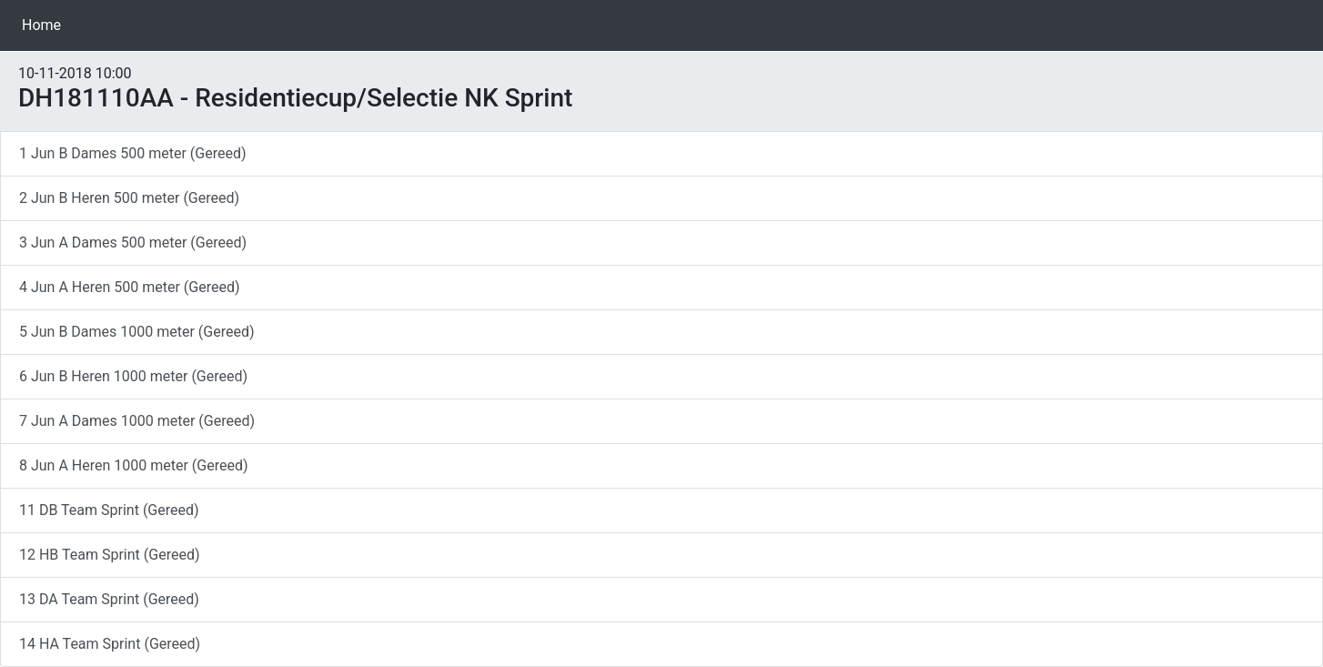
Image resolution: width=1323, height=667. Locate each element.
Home (45, 24)
